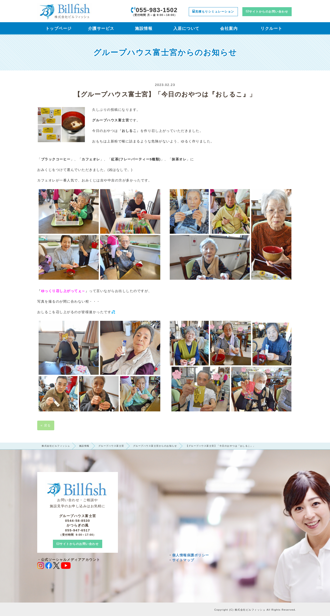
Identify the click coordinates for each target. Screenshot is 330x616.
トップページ (59, 28)
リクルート (271, 28)
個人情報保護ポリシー (190, 555)
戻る (46, 425)
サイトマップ (183, 560)
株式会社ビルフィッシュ (56, 446)
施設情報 (84, 446)
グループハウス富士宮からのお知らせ (155, 446)
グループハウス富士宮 (111, 446)
